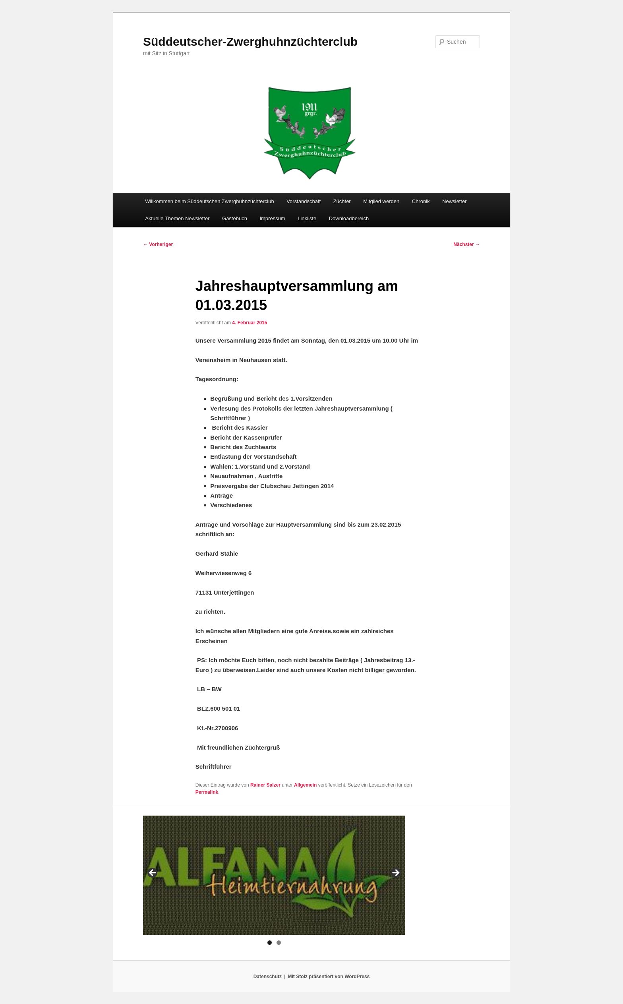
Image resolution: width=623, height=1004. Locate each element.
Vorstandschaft (303, 201)
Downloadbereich (349, 218)
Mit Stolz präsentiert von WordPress (329, 976)
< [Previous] (153, 873)
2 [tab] (279, 942)
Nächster (466, 244)
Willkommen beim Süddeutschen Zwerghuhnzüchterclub (209, 201)
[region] (274, 875)
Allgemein (305, 785)
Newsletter (454, 201)
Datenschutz (267, 976)
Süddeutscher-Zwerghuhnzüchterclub (250, 41)
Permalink (206, 792)
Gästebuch (234, 218)
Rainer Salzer (265, 785)
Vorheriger (158, 244)
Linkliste (307, 218)
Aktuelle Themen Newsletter (177, 218)
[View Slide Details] (274, 875)
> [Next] (395, 873)
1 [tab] (269, 942)
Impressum (272, 218)
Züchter (342, 201)
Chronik (421, 201)
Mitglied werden (381, 201)
